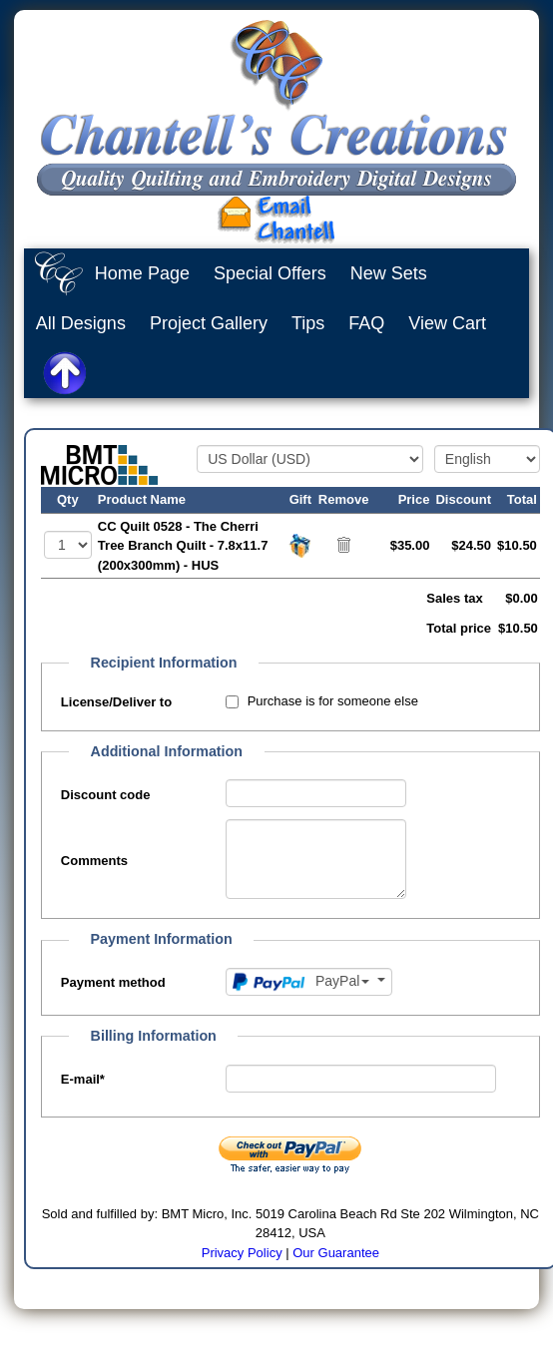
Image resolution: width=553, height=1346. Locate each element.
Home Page (142, 273)
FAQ (366, 323)
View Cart (447, 323)
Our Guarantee (335, 1252)
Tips (307, 323)
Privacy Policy (242, 1252)
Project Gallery (209, 323)
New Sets (388, 273)
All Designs (81, 323)
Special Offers (270, 273)
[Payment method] (309, 982)
